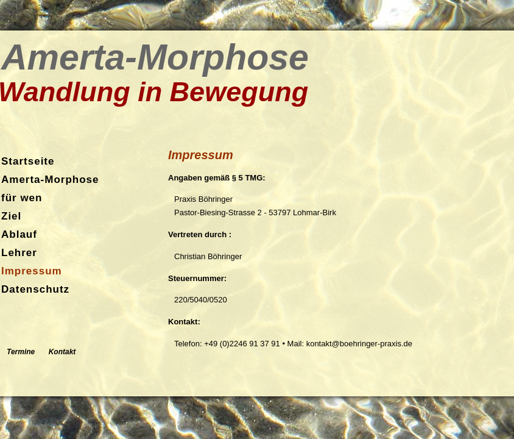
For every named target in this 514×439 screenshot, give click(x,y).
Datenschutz (35, 289)
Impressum (31, 271)
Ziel (11, 216)
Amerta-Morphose (50, 179)
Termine (21, 352)
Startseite (27, 161)
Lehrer (19, 253)
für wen (21, 198)
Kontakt (62, 352)
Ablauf (19, 234)
